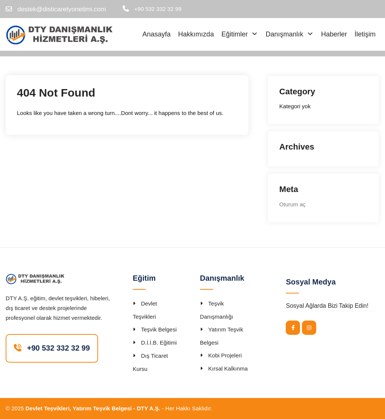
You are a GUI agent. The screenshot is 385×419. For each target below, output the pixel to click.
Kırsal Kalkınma (228, 368)
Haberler (334, 34)
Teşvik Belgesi (159, 329)
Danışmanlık (284, 34)
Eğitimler (234, 34)
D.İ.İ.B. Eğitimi (159, 342)
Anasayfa (156, 34)
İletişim (365, 34)
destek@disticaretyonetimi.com (61, 9)
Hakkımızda (196, 34)
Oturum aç (292, 204)
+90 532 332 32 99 (158, 9)
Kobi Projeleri (225, 355)
